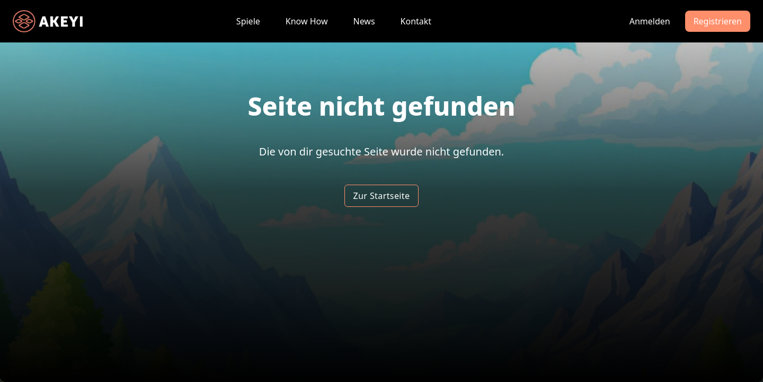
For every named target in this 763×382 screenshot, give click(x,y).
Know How (307, 21)
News (364, 21)
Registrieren (718, 21)
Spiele (248, 21)
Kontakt (416, 21)
